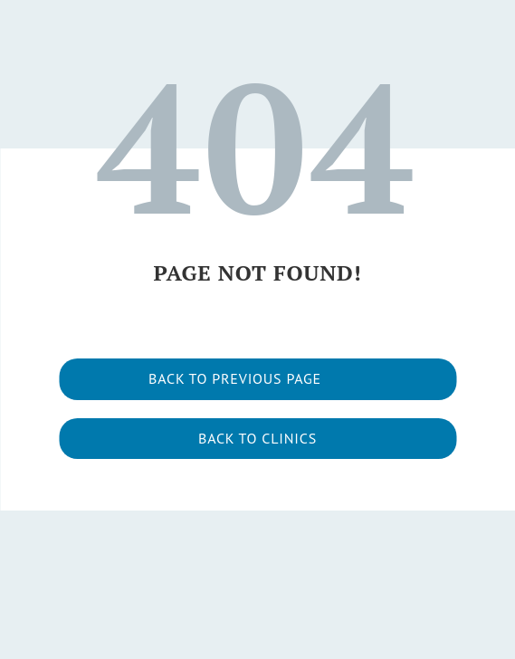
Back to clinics (257, 438)
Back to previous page (234, 378)
